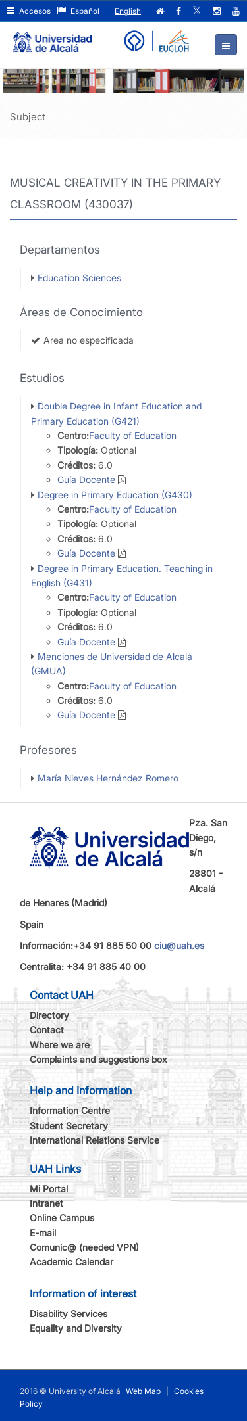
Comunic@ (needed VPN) (84, 1247)
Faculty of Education (133, 435)
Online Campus (62, 1217)
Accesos (29, 11)
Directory (49, 1015)
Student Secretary (69, 1125)
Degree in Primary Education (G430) (115, 494)
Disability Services (68, 1313)
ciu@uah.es (179, 945)
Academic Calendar (71, 1261)
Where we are (60, 1044)
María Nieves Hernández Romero (108, 777)
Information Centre (70, 1110)
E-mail (43, 1232)
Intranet (46, 1203)
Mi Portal (49, 1188)
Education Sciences (79, 277)
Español (78, 11)
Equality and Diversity (76, 1328)
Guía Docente (86, 479)
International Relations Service (94, 1140)
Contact (47, 1029)
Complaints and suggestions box (98, 1059)
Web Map (143, 1391)
